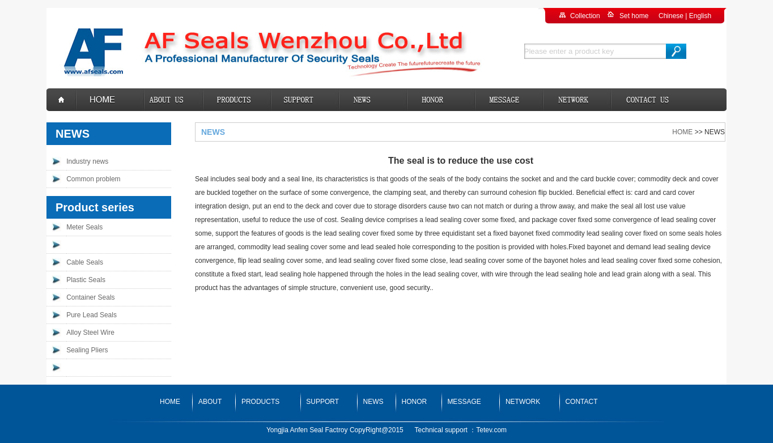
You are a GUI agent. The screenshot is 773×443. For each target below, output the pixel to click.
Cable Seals (84, 262)
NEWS (373, 402)
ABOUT (210, 402)
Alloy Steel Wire (90, 332)
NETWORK (523, 402)
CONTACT (581, 402)
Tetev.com (491, 430)
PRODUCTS (260, 402)
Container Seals (90, 297)
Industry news (87, 161)
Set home (633, 16)
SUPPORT (322, 402)
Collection (585, 16)
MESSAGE (464, 402)
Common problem (93, 179)
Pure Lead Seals (91, 315)
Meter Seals (84, 227)
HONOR (414, 402)
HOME (682, 132)
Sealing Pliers (87, 350)
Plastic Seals (85, 280)
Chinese (671, 16)
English (700, 16)
